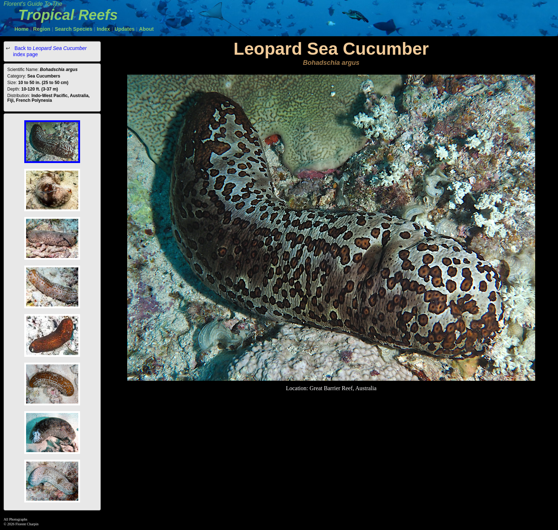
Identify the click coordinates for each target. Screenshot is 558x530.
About (146, 29)
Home (21, 29)
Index (103, 29)
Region (41, 29)
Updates (124, 29)
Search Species (73, 29)
